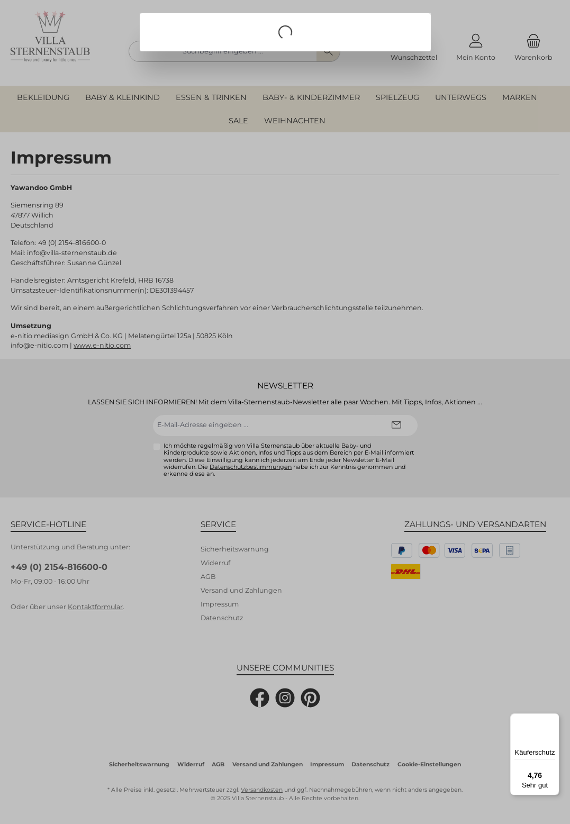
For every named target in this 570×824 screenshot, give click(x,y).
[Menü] (553, 719)
